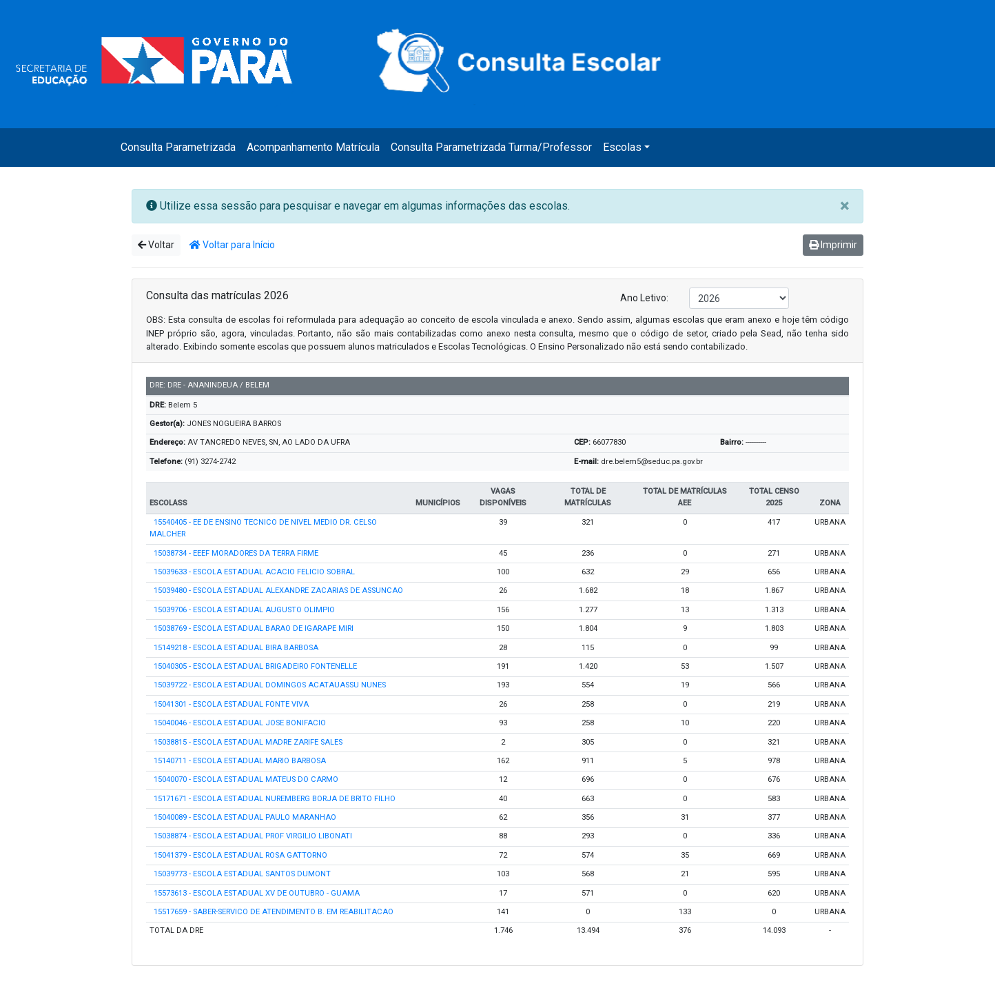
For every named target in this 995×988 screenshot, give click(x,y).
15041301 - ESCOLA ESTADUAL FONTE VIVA (231, 704)
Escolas (622, 147)
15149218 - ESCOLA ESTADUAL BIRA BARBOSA (236, 647)
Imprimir (833, 244)
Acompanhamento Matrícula (313, 147)
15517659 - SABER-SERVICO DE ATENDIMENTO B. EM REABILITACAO (273, 911)
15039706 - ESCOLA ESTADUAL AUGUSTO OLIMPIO (244, 609)
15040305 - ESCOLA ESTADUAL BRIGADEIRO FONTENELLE (255, 666)
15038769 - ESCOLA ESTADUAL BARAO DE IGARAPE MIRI (253, 628)
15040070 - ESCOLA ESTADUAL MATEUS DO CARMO (246, 779)
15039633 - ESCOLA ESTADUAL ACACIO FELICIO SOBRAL (254, 571)
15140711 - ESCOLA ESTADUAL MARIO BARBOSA (240, 760)
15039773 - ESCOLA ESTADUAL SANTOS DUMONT (242, 873)
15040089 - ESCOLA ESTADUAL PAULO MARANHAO (245, 817)
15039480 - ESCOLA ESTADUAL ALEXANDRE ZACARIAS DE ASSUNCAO (278, 590)
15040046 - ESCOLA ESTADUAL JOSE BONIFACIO (240, 722)
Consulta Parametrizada (178, 147)
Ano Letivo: (644, 297)
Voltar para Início (232, 244)
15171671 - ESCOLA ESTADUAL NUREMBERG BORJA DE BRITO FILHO (275, 798)
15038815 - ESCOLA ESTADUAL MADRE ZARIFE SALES (248, 742)
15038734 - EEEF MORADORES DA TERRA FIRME (236, 553)
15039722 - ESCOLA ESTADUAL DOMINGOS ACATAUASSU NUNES (270, 684)
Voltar (156, 244)
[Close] (844, 206)
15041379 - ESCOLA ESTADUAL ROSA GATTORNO (240, 855)
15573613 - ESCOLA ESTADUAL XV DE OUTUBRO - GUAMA (257, 893)
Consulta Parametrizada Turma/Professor (491, 147)
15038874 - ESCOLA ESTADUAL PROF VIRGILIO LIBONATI (253, 835)
